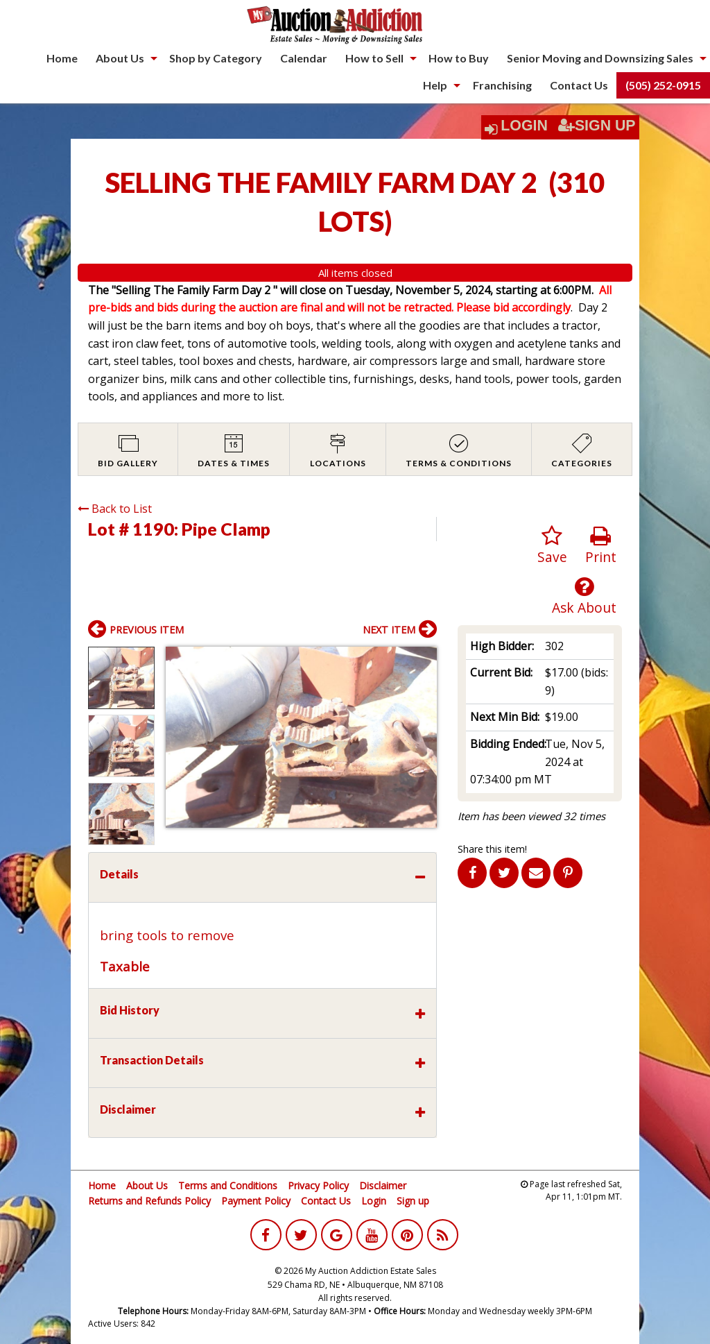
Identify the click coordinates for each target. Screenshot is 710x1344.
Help (435, 85)
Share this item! (492, 849)
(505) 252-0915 (663, 85)
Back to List (115, 508)
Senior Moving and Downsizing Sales (600, 58)
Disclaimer (382, 1185)
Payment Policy (256, 1200)
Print (600, 545)
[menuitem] (62, 58)
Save (552, 545)
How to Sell (374, 58)
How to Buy (458, 58)
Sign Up (597, 125)
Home (62, 58)
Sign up (413, 1200)
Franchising (502, 85)
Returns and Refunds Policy (149, 1200)
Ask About (584, 596)
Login (524, 125)
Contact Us (579, 85)
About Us (120, 58)
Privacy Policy (318, 1185)
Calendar (303, 58)
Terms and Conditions (227, 1185)
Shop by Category (215, 58)
